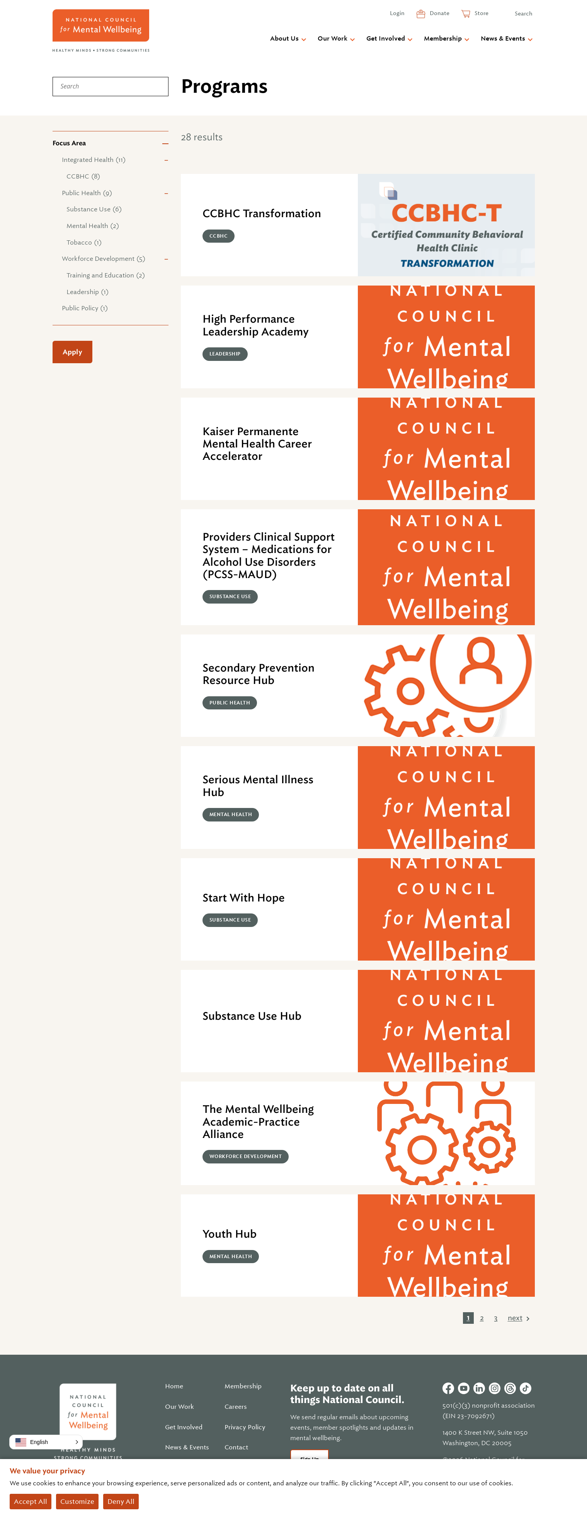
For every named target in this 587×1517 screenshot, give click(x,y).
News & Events (503, 39)
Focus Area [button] (69, 143)
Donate (439, 13)
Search (524, 13)
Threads (510, 1388)
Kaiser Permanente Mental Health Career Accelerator (257, 444)
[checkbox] (110, 160)
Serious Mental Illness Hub (257, 786)
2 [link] (482, 1317)
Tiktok (525, 1388)
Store (480, 13)
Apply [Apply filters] (73, 352)
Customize (77, 1501)
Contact (236, 1447)
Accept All (30, 1501)
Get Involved (385, 39)
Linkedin (479, 1388)
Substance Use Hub (251, 1016)
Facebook (448, 1388)
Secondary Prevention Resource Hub (258, 674)
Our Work (332, 39)
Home (174, 1386)
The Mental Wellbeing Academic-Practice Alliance (258, 1121)
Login (397, 13)
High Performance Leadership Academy (255, 325)
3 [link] (496, 1317)
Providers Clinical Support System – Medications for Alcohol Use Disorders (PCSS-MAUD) (268, 555)
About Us (284, 39)
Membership (443, 39)
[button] (46, 1442)
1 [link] (468, 1317)
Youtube (464, 1388)
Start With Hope (243, 898)
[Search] (110, 86)
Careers (236, 1407)
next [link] (515, 1317)
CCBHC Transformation (261, 213)
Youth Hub (229, 1234)
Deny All (120, 1501)
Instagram (494, 1388)
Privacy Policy (245, 1427)
